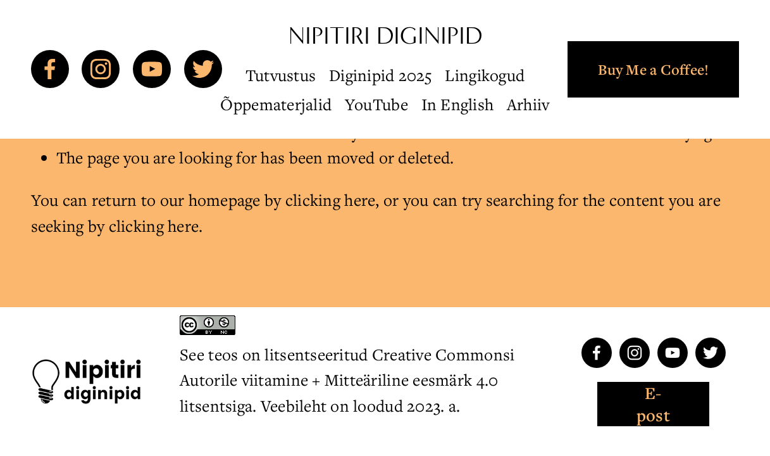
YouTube (376, 104)
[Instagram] (101, 69)
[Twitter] (203, 69)
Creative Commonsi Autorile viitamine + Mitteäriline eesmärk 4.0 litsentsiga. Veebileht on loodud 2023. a (347, 380)
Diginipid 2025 (380, 75)
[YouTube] (152, 69)
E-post (653, 404)
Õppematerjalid (276, 104)
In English (457, 104)
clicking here (330, 199)
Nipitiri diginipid (385, 36)
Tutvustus (280, 75)
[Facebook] (50, 69)
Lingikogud (485, 75)
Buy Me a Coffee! (653, 69)
